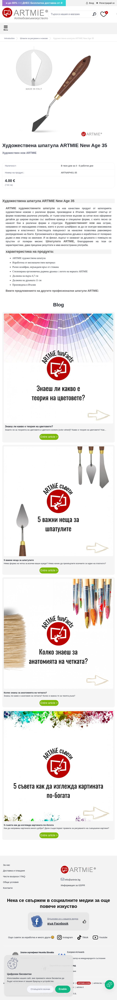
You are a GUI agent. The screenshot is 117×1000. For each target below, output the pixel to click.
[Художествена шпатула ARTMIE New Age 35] (58, 92)
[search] (94, 15)
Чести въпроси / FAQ (14, 876)
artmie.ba (98, 983)
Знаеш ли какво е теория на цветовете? (29, 426)
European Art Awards (75, 952)
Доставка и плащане (14, 870)
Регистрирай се (107, 3)
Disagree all (40, 989)
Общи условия (11, 882)
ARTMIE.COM (83, 983)
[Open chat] (109, 984)
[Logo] (25, 13)
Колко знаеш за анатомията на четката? (25, 692)
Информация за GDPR (73, 885)
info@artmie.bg (72, 879)
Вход (91, 3)
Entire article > (49, 436)
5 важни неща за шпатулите (19, 560)
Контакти (7, 888)
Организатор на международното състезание (86, 958)
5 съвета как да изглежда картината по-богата (29, 825)
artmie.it (79, 987)
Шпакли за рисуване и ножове (34, 38)
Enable (63, 989)
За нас (6, 865)
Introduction (9, 38)
